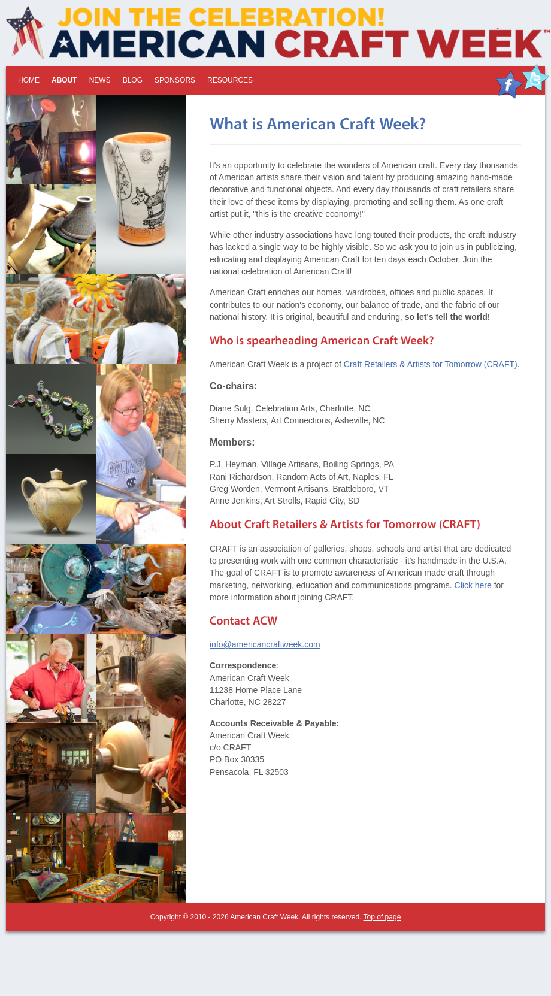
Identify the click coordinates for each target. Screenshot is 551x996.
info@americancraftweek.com (265, 644)
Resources (230, 80)
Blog (133, 80)
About (64, 80)
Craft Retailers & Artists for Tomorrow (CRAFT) (430, 364)
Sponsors (175, 80)
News (100, 80)
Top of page (382, 917)
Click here (473, 585)
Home (29, 80)
